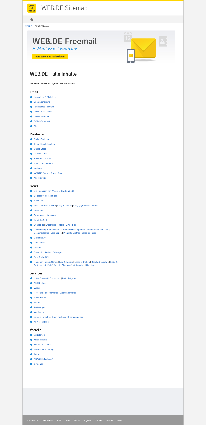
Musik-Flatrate (40, 340)
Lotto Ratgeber (69, 278)
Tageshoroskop (51, 293)
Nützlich (99, 420)
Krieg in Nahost (64, 205)
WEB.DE (28, 26)
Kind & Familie (66, 262)
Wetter (37, 288)
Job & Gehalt (54, 265)
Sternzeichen (53, 229)
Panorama (39, 215)
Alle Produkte (40, 178)
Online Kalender (41, 116)
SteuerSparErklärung (43, 349)
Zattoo (37, 354)
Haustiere (90, 265)
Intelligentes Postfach (44, 107)
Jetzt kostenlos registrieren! (50, 56)
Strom (53, 173)
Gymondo (38, 364)
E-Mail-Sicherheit (42, 121)
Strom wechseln (59, 317)
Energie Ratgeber (42, 317)
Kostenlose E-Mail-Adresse (46, 97)
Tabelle (61, 225)
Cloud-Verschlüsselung (44, 144)
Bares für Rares (89, 233)
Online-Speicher (41, 139)
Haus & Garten (51, 262)
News (119, 420)
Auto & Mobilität (41, 257)
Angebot (87, 420)
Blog (36, 126)
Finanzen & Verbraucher (73, 265)
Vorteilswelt (39, 335)
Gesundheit (39, 242)
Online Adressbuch (43, 111)
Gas (60, 173)
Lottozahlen (50, 215)
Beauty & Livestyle (100, 262)
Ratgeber (38, 262)
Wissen (37, 247)
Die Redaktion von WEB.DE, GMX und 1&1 (54, 191)
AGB (59, 420)
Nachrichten (39, 200)
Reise (36, 252)
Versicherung (40, 312)
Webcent (38, 168)
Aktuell (109, 420)
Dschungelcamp (41, 233)
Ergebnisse (51, 225)
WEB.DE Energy (41, 173)
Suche (37, 302)
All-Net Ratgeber (41, 322)
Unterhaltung (40, 229)
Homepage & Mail (42, 158)
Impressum (32, 420)
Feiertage (57, 252)
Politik (37, 205)
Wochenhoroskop (68, 293)
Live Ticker (71, 225)
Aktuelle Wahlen (48, 205)
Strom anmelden (75, 317)
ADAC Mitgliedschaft (43, 359)
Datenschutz (47, 420)
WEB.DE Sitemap (31, 8)
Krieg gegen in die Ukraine (85, 205)
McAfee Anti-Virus (42, 344)
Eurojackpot (55, 278)
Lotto (36, 278)
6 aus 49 (44, 278)
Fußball (43, 220)
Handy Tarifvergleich (43, 163)
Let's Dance (56, 233)
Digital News (40, 238)
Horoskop (38, 293)
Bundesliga (39, 225)
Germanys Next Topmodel (73, 229)
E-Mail (77, 420)
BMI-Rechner (40, 283)
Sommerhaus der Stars (97, 229)
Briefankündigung (42, 102)
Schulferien (45, 252)
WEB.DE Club (40, 153)
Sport (36, 220)
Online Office (40, 149)
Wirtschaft (38, 210)
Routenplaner (40, 297)
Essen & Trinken (82, 262)
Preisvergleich (40, 307)
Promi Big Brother (71, 233)
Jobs (67, 420)
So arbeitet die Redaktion (45, 196)
